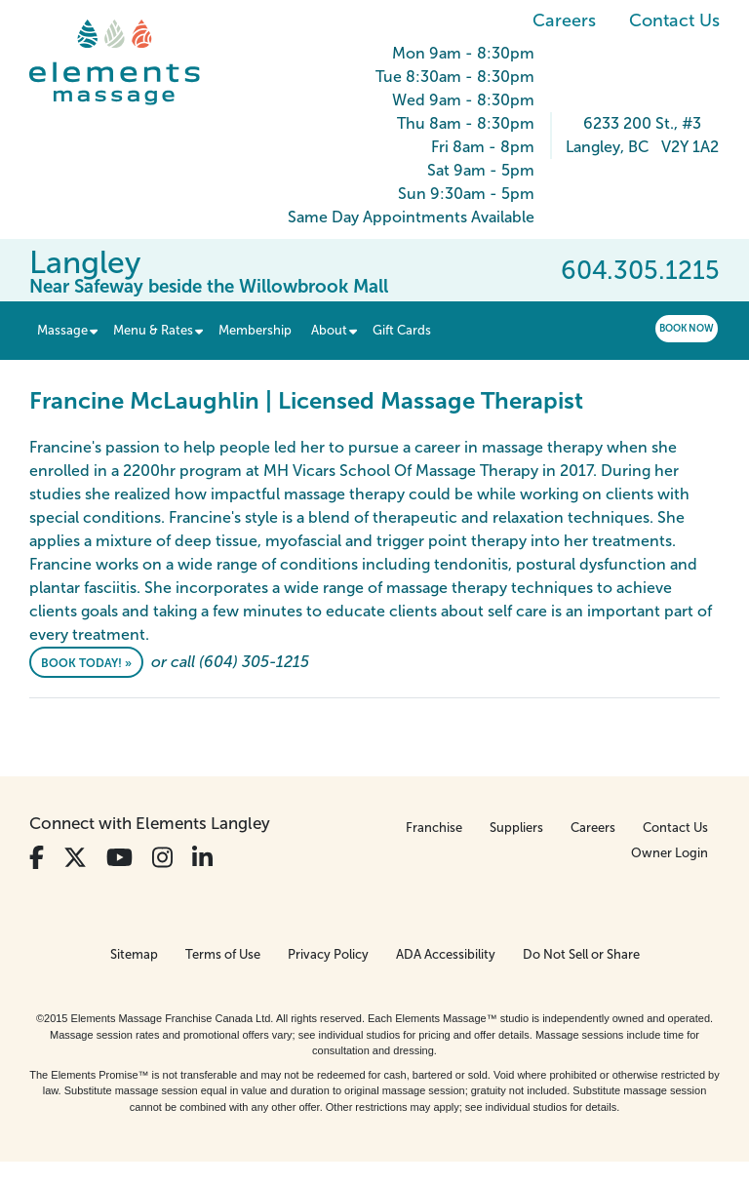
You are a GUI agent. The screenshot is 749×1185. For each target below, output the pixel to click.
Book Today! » (86, 663)
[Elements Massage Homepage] (129, 62)
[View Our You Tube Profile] (119, 858)
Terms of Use (222, 954)
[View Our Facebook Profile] (36, 858)
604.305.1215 (640, 270)
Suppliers (516, 827)
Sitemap (134, 954)
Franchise (434, 827)
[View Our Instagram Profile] (162, 858)
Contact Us (674, 20)
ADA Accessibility (445, 954)
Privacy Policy (328, 954)
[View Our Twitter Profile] (75, 858)
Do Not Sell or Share (581, 954)
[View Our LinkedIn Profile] (202, 858)
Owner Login (669, 853)
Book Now (686, 328)
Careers (564, 20)
